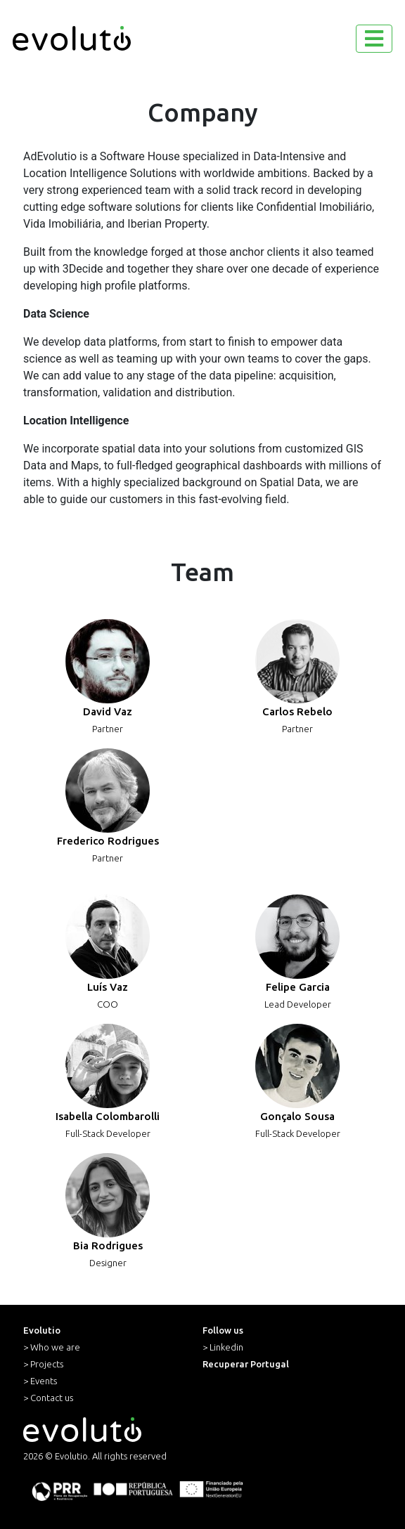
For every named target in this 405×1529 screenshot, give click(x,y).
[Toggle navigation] (374, 39)
